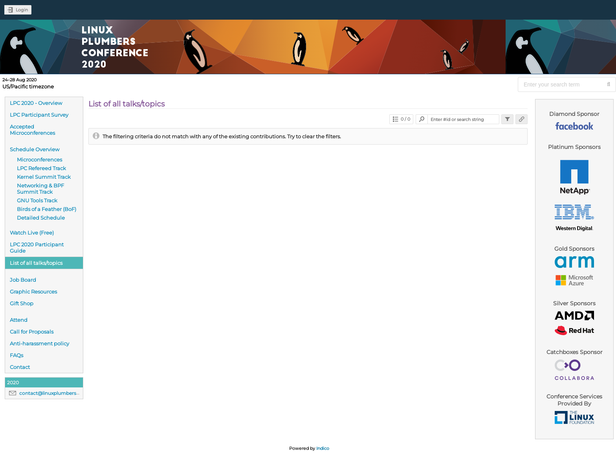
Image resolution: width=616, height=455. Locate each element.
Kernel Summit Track (44, 177)
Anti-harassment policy (39, 343)
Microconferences (39, 159)
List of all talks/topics (36, 263)
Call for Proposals (31, 331)
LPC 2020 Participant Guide (37, 247)
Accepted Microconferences (32, 129)
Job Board (23, 280)
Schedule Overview (34, 149)
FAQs (16, 355)
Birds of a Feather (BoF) (46, 209)
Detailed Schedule (41, 218)
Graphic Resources (33, 291)
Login (22, 10)
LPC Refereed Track (41, 168)
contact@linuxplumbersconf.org (57, 393)
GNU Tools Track (37, 200)
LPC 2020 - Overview (36, 103)
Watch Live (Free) (32, 232)
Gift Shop (21, 303)
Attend (19, 320)
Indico (322, 448)
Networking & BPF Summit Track (40, 188)
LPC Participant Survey (39, 115)
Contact (20, 367)
